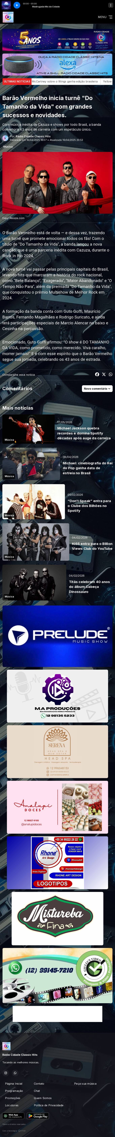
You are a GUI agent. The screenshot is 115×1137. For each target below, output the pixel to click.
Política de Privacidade (49, 1105)
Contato (39, 1083)
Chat (37, 1091)
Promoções (12, 1098)
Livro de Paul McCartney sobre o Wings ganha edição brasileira (66, 81)
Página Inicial (13, 1083)
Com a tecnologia (14, 1131)
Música (8, 146)
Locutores (11, 1105)
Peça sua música (85, 1083)
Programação (14, 1091)
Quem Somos (43, 1098)
